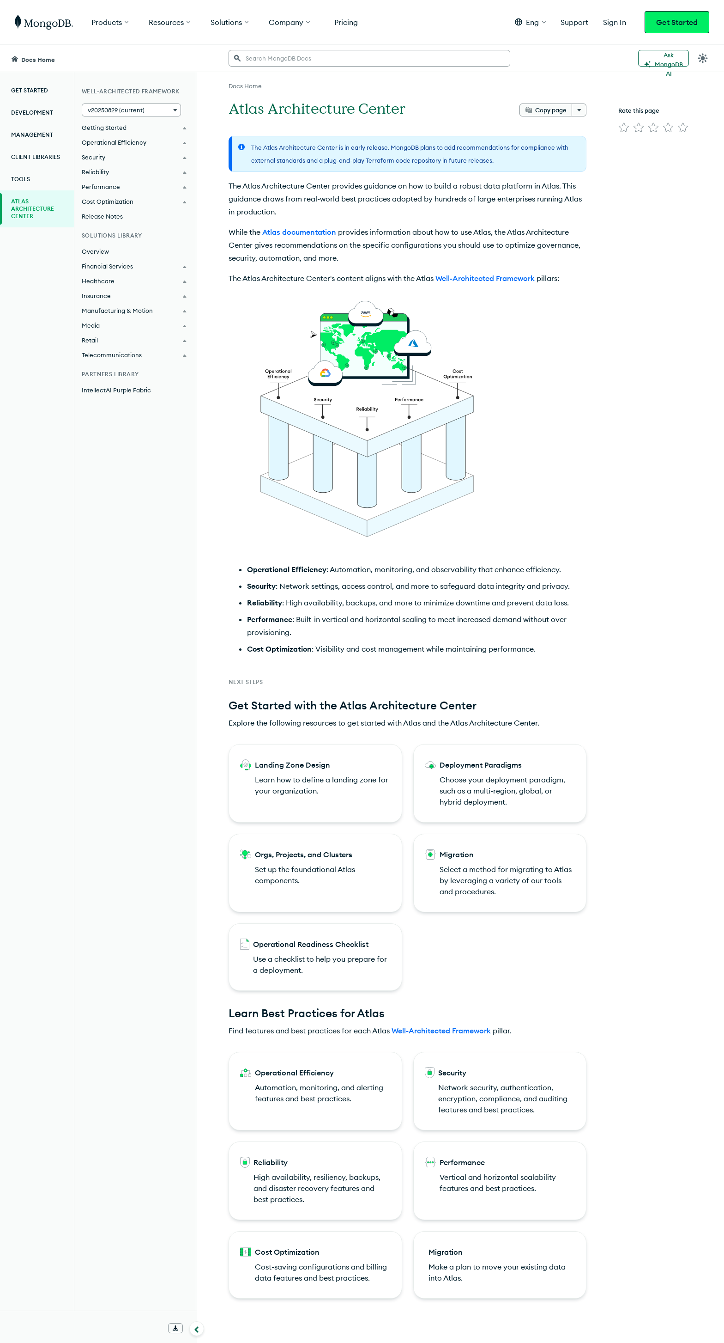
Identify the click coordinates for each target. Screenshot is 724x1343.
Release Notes (102, 216)
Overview (95, 251)
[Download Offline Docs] (175, 1328)
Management (32, 134)
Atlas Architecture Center (32, 209)
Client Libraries (35, 156)
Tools (20, 179)
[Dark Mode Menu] (702, 58)
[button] (530, 22)
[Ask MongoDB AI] (663, 58)
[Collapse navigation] (196, 1328)
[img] (623, 127)
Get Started (677, 22)
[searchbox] (369, 58)
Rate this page (638, 110)
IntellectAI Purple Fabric (116, 390)
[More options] (579, 110)
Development (32, 112)
